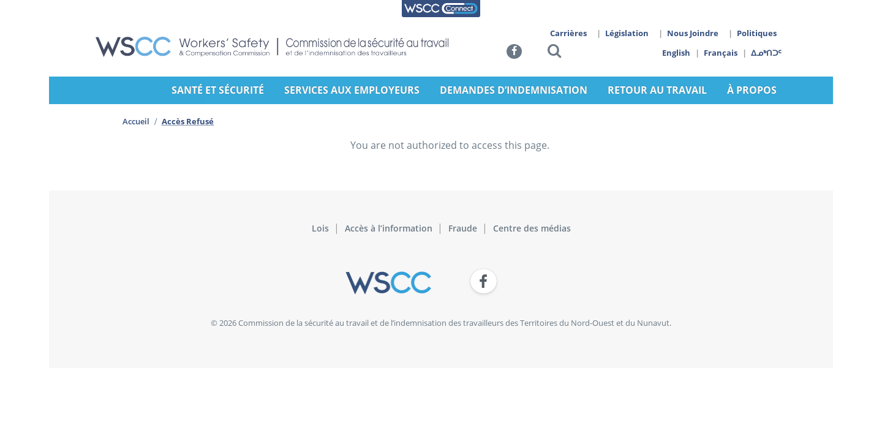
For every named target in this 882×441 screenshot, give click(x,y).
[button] (554, 53)
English (676, 52)
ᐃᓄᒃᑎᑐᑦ (767, 52)
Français (721, 52)
